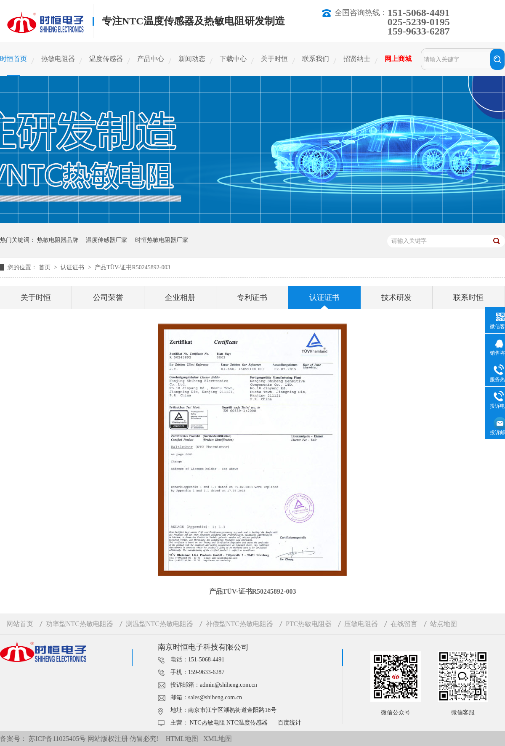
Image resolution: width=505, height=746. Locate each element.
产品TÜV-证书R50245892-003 (132, 267)
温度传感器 (106, 58)
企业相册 (180, 297)
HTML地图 (182, 738)
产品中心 (150, 58)
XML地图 (217, 738)
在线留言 (404, 623)
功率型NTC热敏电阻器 (79, 623)
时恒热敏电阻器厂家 (161, 240)
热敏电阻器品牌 (57, 240)
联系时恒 (468, 297)
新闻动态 (191, 58)
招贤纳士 (356, 58)
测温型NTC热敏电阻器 (159, 623)
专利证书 (252, 297)
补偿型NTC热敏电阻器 (239, 623)
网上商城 (398, 58)
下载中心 (233, 58)
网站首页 (19, 623)
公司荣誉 (108, 297)
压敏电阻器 (361, 623)
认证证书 (73, 267)
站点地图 (443, 623)
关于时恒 (274, 58)
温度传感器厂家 (106, 240)
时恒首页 (13, 58)
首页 (45, 267)
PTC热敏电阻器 (309, 623)
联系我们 (315, 58)
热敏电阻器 (58, 58)
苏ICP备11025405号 (57, 738)
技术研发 (396, 297)
